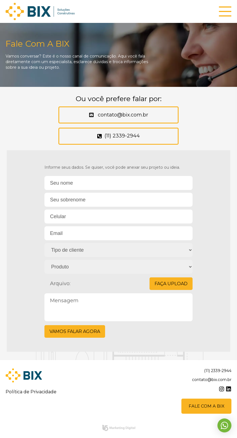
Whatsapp (224, 425)
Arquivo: (121, 284)
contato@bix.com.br (122, 115)
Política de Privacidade (31, 392)
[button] (225, 12)
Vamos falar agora (74, 331)
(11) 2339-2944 (122, 136)
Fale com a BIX (206, 406)
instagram (221, 389)
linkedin (228, 389)
